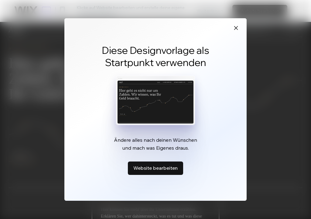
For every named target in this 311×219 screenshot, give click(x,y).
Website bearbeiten (155, 168)
